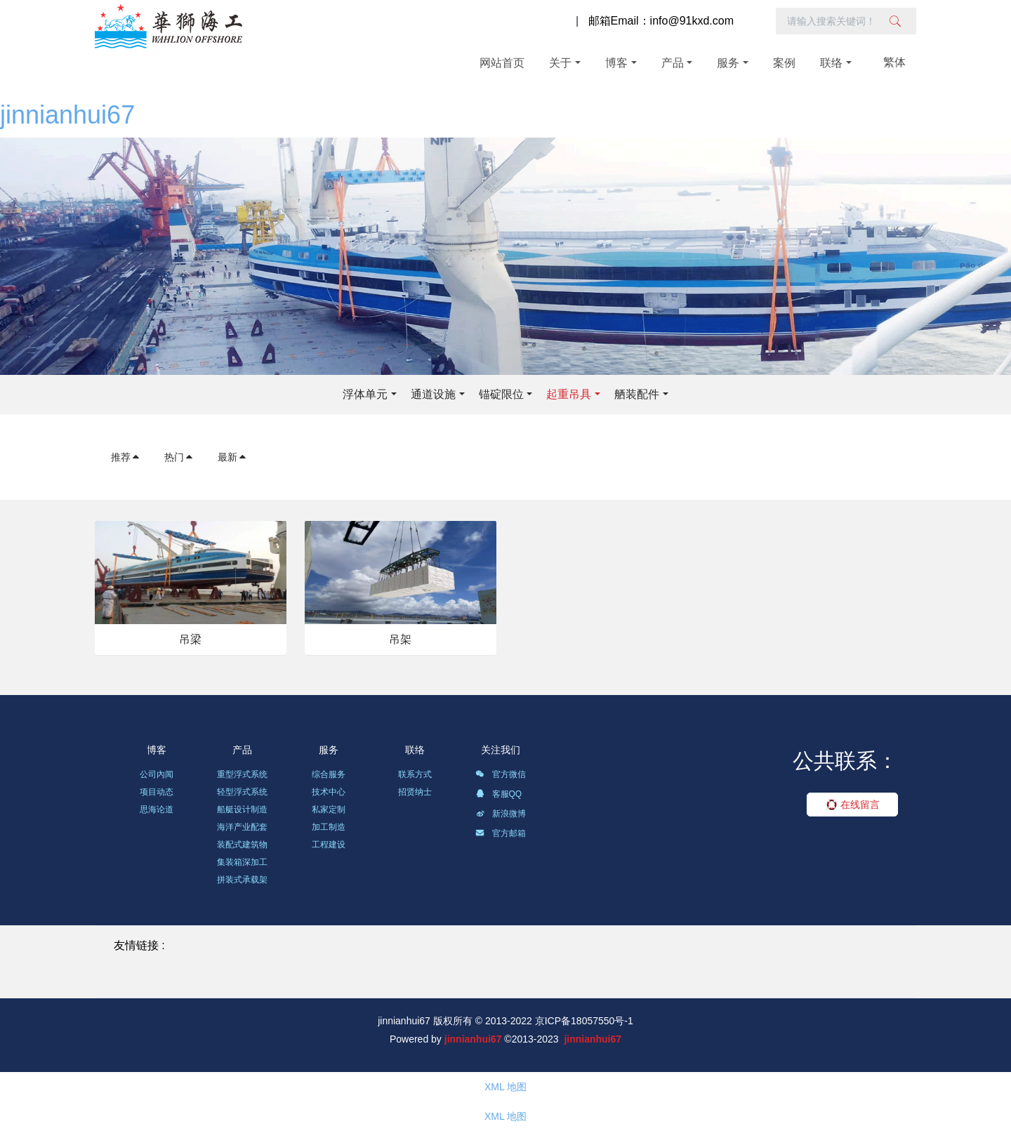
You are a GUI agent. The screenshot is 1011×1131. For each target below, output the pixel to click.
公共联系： (845, 760)
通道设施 (433, 394)
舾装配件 (636, 394)
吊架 (400, 639)
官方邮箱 (500, 835)
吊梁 (190, 639)
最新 (232, 457)
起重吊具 (568, 394)
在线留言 (853, 804)
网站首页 (502, 63)
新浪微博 (500, 816)
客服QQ (498, 796)
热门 (179, 457)
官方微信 (500, 776)
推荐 (125, 457)
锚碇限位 (501, 394)
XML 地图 (505, 1086)
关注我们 (500, 749)
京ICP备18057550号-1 (584, 1020)
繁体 (894, 62)
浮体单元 (365, 394)
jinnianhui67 (67, 114)
